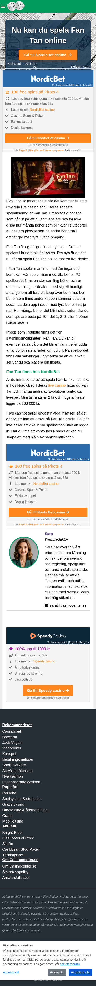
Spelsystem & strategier (22, 799)
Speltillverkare (14, 765)
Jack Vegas (11, 743)
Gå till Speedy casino (48, 690)
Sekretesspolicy (15, 872)
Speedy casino (44, 661)
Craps (7, 816)
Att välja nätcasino (17, 771)
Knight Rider (12, 832)
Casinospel (11, 731)
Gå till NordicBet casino (48, 55)
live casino (57, 385)
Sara (86, 66)
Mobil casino (12, 821)
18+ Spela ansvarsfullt (62, 85)
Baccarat (9, 737)
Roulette (9, 793)
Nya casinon (12, 776)
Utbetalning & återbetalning (24, 810)
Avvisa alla (57, 972)
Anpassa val (11, 972)
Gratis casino (13, 804)
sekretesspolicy (70, 964)
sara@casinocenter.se (67, 605)
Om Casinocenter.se (19, 866)
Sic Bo (7, 844)
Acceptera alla (80, 972)
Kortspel (9, 754)
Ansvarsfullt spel (16, 877)
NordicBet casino (42, 109)
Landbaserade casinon (21, 782)
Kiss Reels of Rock (18, 838)
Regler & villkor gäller (82, 85)
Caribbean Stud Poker (20, 849)
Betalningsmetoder (17, 759)
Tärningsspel (13, 855)
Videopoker (11, 748)
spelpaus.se (57, 150)
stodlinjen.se (45, 150)
